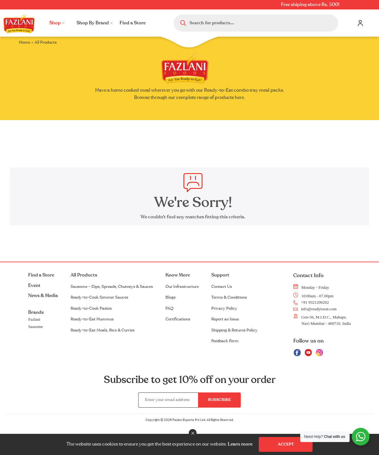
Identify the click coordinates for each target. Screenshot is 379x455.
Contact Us (221, 286)
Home (24, 42)
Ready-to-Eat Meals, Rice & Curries (102, 330)
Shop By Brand (95, 23)
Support (220, 275)
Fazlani (34, 319)
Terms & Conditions (229, 297)
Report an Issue (225, 319)
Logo (19, 23)
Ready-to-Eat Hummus (92, 319)
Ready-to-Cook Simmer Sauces (99, 297)
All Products (84, 275)
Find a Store (133, 23)
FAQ (169, 308)
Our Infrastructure (182, 286)
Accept (286, 444)
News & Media (43, 296)
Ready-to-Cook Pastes (91, 308)
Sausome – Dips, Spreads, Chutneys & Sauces (112, 286)
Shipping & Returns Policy (234, 330)
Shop (57, 23)
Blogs (170, 297)
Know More (177, 275)
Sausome (35, 326)
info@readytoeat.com (315, 308)
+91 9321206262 (311, 302)
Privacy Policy (224, 308)
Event (34, 285)
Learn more (240, 444)
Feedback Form (225, 340)
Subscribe (219, 399)
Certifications (177, 319)
